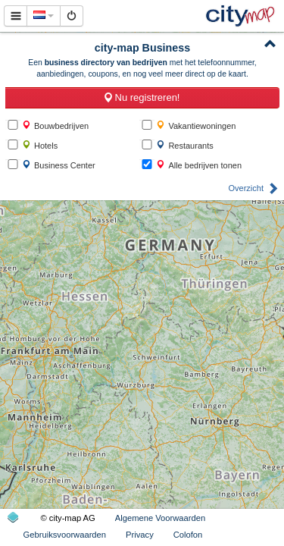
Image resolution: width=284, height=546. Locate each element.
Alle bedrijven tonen (199, 165)
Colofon (188, 534)
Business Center (58, 165)
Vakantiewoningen (196, 125)
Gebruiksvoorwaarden (64, 534)
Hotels (40, 145)
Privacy (140, 534)
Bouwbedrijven (55, 125)
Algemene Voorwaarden (160, 517)
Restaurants (184, 145)
